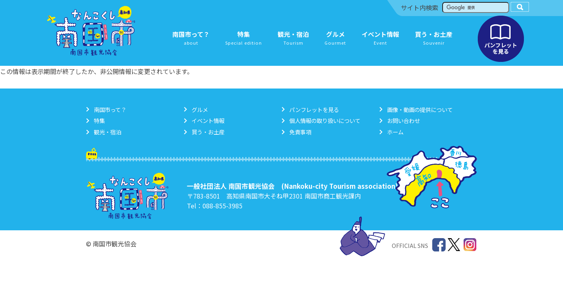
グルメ (200, 109)
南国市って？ (110, 109)
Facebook (439, 245)
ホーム (395, 132)
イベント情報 (208, 120)
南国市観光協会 (91, 31)
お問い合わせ (403, 120)
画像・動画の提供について (420, 109)
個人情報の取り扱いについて (324, 120)
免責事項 (300, 132)
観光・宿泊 (107, 132)
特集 (99, 120)
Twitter (454, 245)
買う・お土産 (208, 132)
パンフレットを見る (501, 39)
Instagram (470, 245)
